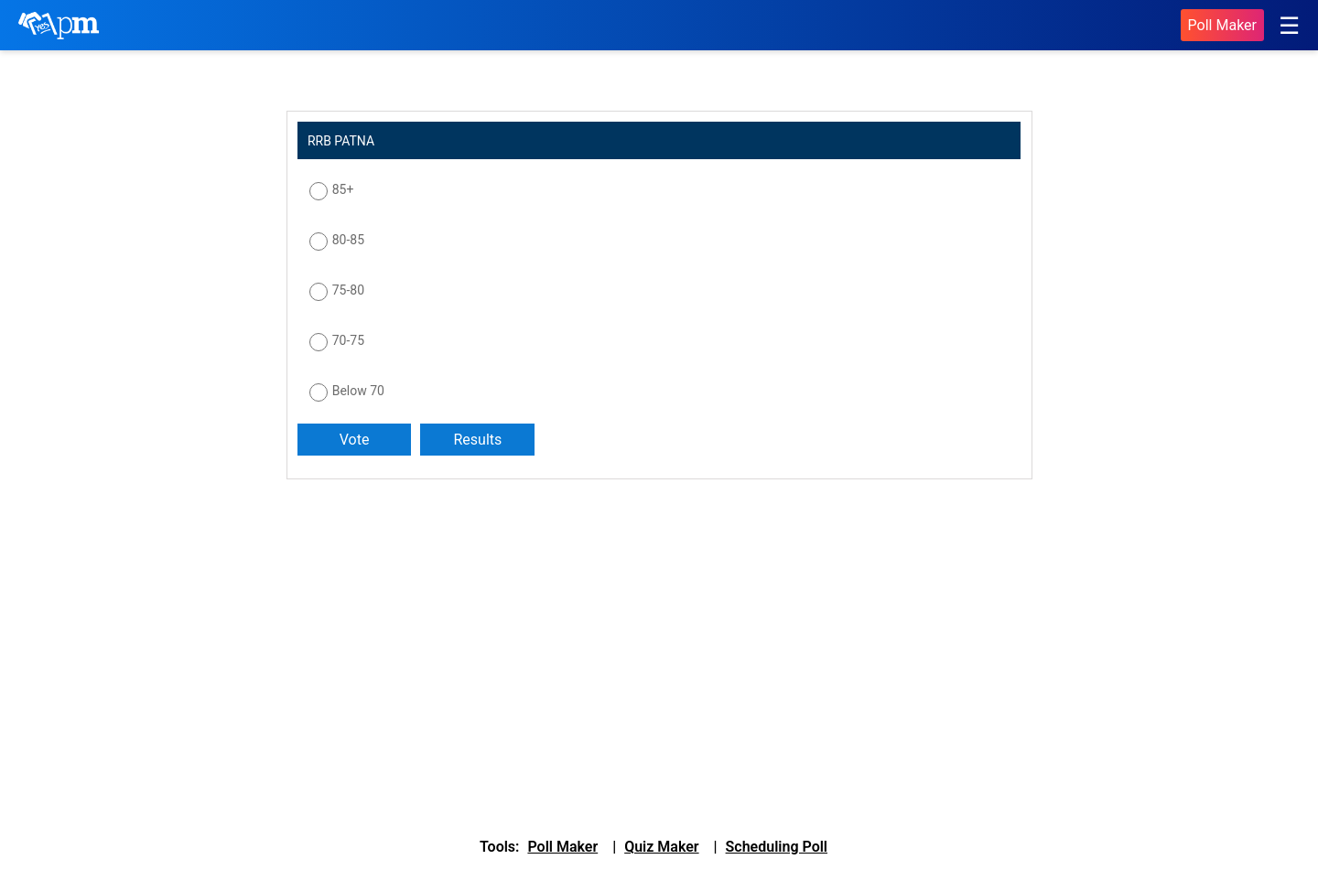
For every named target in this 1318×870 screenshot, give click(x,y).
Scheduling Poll (776, 846)
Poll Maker (1222, 25)
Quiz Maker (661, 846)
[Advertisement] (426, 639)
